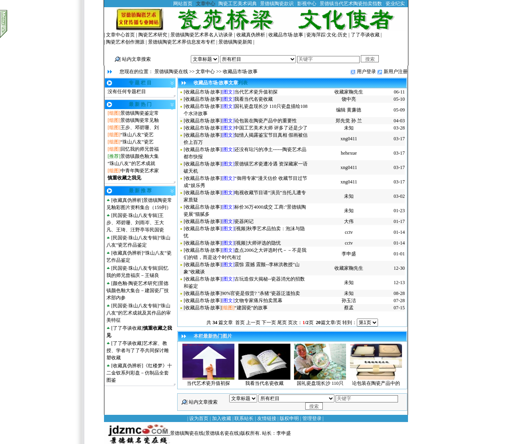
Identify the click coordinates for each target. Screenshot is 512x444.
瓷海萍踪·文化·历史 (326, 35)
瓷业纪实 (395, 3)
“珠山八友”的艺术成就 (131, 163)
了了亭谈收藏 (365, 35)
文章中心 (205, 3)
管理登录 (312, 418)
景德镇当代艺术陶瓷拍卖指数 (351, 3)
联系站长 (244, 418)
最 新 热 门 (140, 104)
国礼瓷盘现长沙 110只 (320, 383)
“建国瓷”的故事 (251, 308)
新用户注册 (396, 71)
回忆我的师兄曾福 (139, 149)
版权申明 (289, 418)
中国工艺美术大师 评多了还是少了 (271, 128)
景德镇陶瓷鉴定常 (139, 113)
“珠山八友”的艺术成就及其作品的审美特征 (138, 313)
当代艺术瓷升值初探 (256, 92)
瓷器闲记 (244, 221)
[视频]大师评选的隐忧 (257, 243)
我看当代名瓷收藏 (253, 99)
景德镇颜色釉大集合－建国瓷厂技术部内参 (137, 291)
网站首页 (182, 3)
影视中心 (306, 3)
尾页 (282, 322)
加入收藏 (221, 418)
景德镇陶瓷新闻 (235, 42)
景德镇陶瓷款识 (277, 3)
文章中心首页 (120, 35)
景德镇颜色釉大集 (139, 156)
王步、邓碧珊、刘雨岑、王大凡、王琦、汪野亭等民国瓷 (135, 223)
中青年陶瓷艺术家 (139, 170)
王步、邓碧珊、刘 (139, 127)
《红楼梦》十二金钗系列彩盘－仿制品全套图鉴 (139, 373)
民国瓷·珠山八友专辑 (135, 215)
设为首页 (198, 418)
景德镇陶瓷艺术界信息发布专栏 (181, 42)
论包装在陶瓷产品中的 (376, 383)
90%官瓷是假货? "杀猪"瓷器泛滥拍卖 (261, 293)
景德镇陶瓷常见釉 (139, 120)
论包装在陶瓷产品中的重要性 (265, 120)
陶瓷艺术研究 (152, 35)
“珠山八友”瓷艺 (137, 134)
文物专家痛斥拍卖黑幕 (258, 300)
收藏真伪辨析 (250, 35)
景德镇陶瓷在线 (171, 71)
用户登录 (366, 71)
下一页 (269, 322)
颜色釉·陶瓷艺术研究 (135, 283)
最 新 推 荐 (140, 190)
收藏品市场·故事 (285, 35)
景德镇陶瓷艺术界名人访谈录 (201, 35)
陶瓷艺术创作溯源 (125, 42)
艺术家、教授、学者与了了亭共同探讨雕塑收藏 (137, 350)
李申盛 (283, 433)
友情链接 (266, 418)
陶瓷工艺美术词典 (237, 3)
